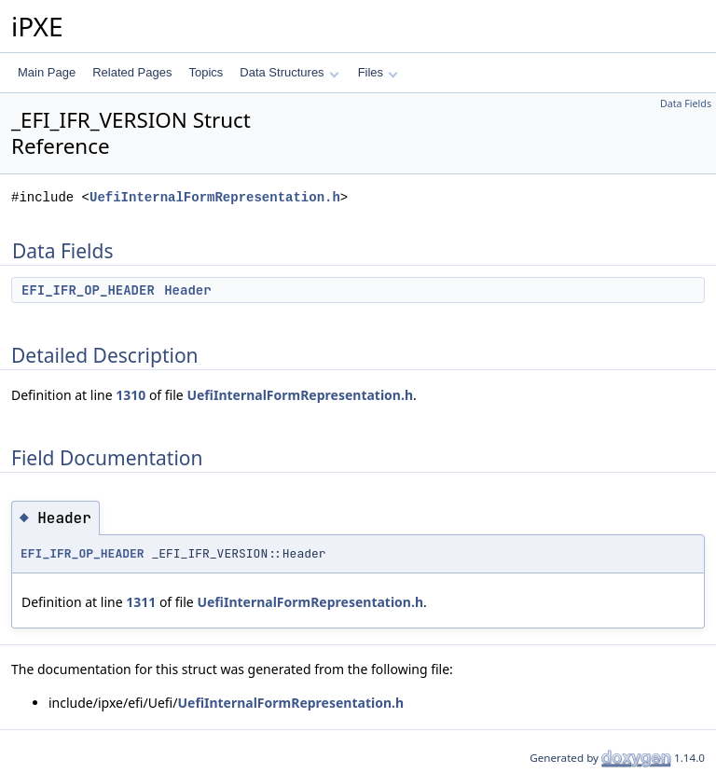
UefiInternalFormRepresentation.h (215, 197)
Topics (205, 72)
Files (378, 72)
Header (187, 290)
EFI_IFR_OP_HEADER (88, 290)
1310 (130, 395)
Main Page (47, 72)
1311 (141, 602)
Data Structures (289, 72)
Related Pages (132, 72)
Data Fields (685, 103)
